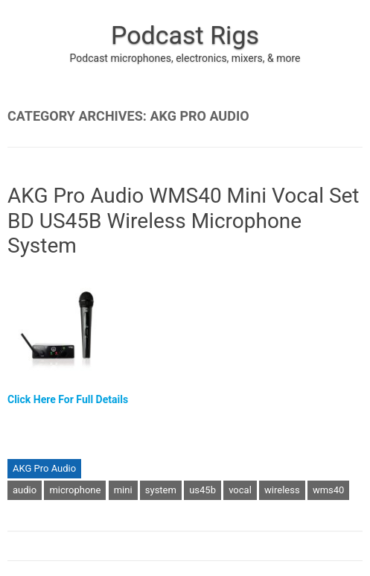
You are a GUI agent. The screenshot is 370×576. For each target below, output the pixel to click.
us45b (202, 490)
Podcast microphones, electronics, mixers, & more (185, 58)
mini (123, 490)
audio (24, 490)
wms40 (329, 490)
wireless (282, 490)
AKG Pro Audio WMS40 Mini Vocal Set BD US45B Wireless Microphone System (183, 220)
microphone (75, 490)
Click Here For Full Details (67, 399)
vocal (240, 490)
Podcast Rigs (185, 35)
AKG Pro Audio (44, 468)
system (160, 490)
